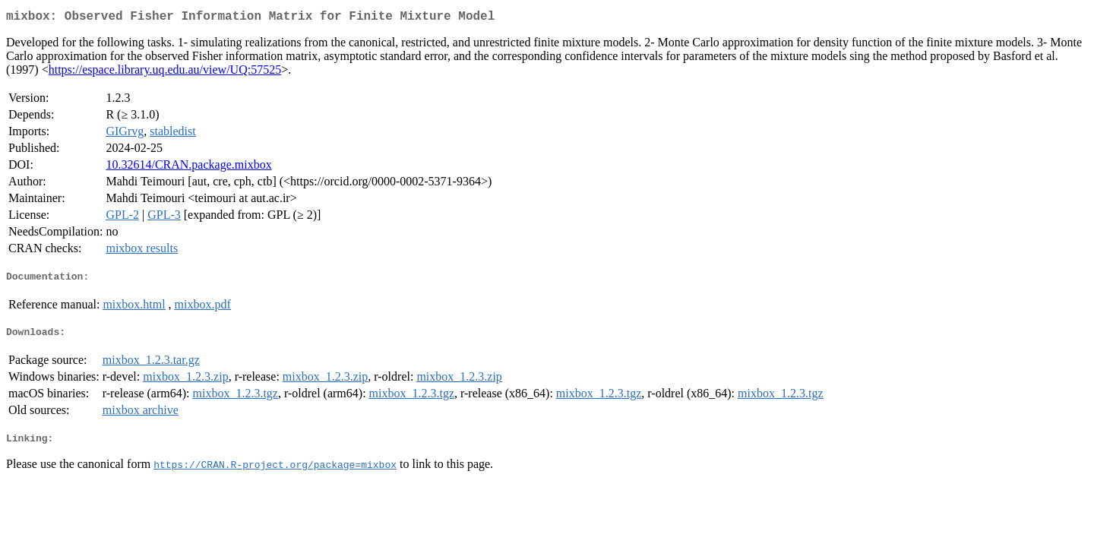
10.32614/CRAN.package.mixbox (188, 167)
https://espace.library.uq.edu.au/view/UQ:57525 (165, 72)
